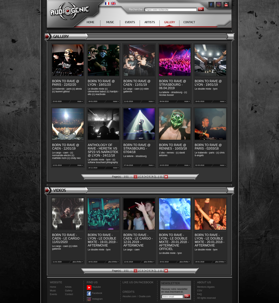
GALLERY (169, 22)
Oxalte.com (145, 296)
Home (53, 287)
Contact (69, 294)
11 (161, 176)
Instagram (95, 299)
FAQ (199, 294)
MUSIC (110, 22)
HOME (90, 22)
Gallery (68, 290)
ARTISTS (150, 22)
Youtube (94, 287)
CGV (199, 290)
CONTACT (189, 22)
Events (53, 294)
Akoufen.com (129, 296)
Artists (68, 287)
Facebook (94, 293)
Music (53, 290)
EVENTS (130, 22)
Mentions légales (206, 287)
